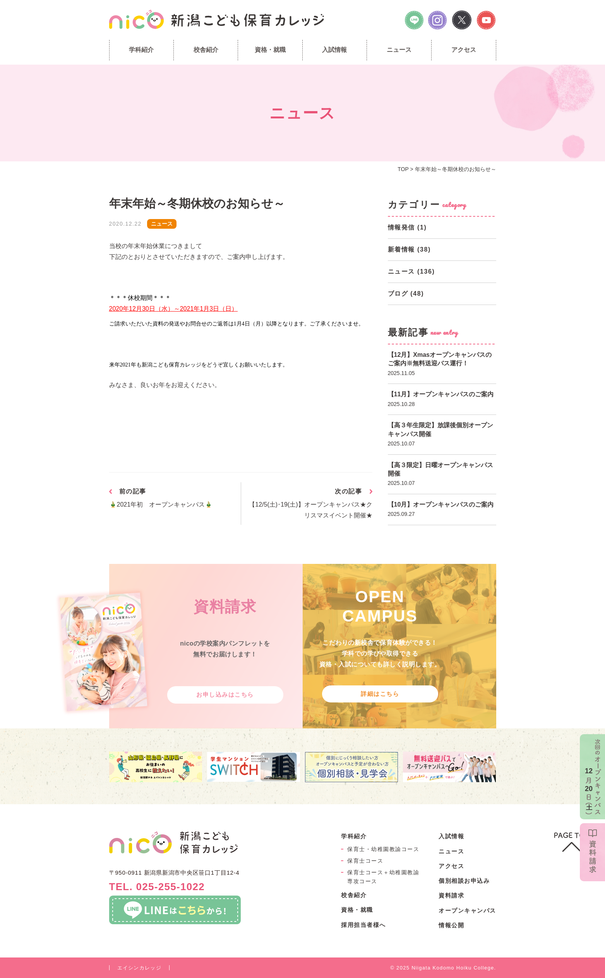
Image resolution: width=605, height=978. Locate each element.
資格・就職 (270, 49)
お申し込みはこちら (225, 694)
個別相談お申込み (464, 880)
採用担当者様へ (363, 924)
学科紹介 (141, 49)
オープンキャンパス (467, 910)
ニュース (399, 49)
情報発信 (401, 227)
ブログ (398, 293)
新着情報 (401, 249)
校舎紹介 (206, 49)
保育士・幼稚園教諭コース (383, 849)
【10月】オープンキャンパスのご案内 (441, 504)
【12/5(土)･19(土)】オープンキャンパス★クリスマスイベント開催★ (310, 510)
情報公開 (451, 925)
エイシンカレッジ (139, 968)
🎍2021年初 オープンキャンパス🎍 (161, 504)
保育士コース (365, 861)
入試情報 (334, 49)
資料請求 (451, 895)
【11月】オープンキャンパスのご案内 (441, 394)
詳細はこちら (380, 693)
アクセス (463, 49)
